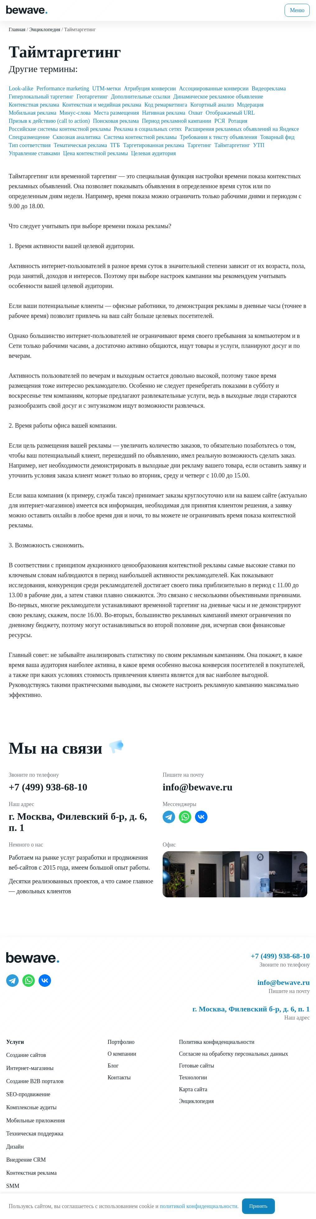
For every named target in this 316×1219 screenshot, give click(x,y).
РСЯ (219, 121)
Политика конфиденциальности (216, 1042)
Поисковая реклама (116, 121)
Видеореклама (269, 88)
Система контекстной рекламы (140, 137)
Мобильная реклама (32, 113)
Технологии (193, 1077)
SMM (12, 1186)
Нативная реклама (163, 113)
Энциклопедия (196, 1101)
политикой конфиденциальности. (199, 1206)
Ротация (237, 121)
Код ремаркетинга (165, 105)
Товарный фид (277, 137)
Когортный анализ (212, 105)
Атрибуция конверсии (150, 88)
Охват (195, 113)
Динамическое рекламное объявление (218, 97)
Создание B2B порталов (34, 1081)
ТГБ (115, 145)
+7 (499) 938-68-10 (48, 787)
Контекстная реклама (34, 105)
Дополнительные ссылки (140, 97)
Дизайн (15, 1147)
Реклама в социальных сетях (148, 129)
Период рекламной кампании (176, 121)
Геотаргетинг (92, 97)
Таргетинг (199, 145)
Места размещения (116, 113)
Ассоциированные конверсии (214, 88)
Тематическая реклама (80, 145)
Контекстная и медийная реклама (101, 105)
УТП (259, 145)
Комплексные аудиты (31, 1107)
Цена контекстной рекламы (95, 153)
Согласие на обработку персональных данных (233, 1054)
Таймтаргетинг (232, 145)
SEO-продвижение (28, 1094)
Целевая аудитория (153, 153)
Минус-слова (75, 113)
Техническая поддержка (34, 1133)
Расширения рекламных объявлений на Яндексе (242, 129)
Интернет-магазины (29, 1068)
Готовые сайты (196, 1066)
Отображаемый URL (230, 113)
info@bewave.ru (197, 787)
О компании (122, 1054)
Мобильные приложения (35, 1120)
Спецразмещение (29, 137)
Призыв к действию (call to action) (49, 121)
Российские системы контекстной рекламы (60, 129)
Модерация (250, 105)
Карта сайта (193, 1089)
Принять (258, 1206)
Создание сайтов (26, 1055)
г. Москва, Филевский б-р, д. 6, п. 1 (251, 1009)
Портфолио (121, 1042)
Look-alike (21, 88)
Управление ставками (34, 153)
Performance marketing (62, 88)
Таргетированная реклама (153, 145)
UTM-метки (106, 88)
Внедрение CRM (26, 1160)
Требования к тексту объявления (218, 137)
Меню (297, 10)
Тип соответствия (30, 145)
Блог (113, 1066)
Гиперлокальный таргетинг (41, 97)
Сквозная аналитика (77, 137)
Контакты (119, 1077)
